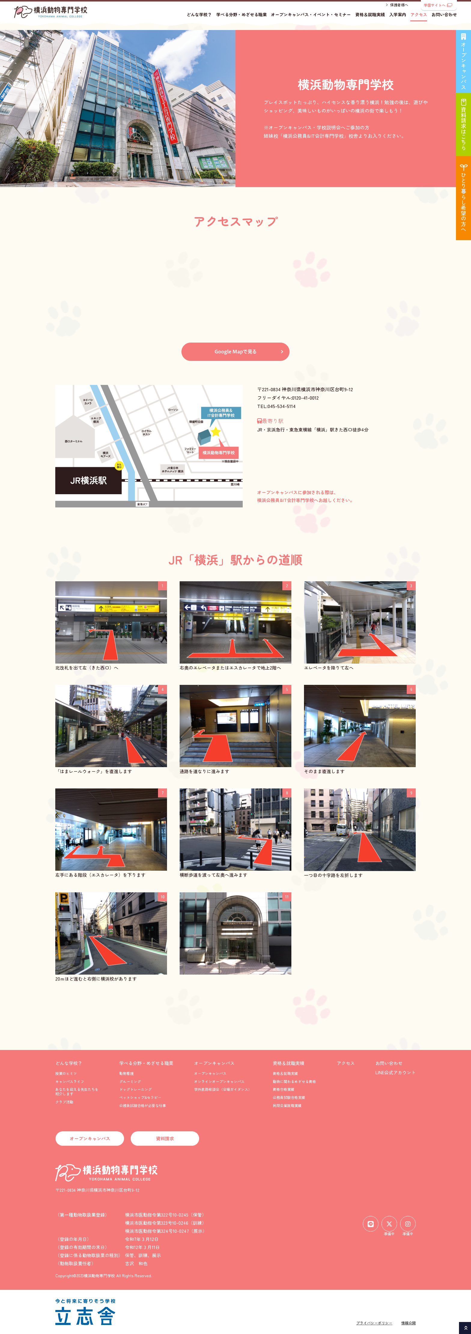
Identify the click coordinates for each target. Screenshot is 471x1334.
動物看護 (126, 1073)
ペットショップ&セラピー (140, 1097)
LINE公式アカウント (395, 1072)
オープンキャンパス (214, 1063)
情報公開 (408, 1322)
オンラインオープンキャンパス (219, 1081)
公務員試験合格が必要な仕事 (142, 1105)
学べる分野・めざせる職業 (241, 20)
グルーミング (130, 1081)
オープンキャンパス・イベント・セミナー (311, 20)
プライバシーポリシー (374, 1322)
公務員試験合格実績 (289, 1097)
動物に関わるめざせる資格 (294, 1081)
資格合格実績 (283, 1089)
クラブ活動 (64, 1101)
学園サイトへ (438, 5)
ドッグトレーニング (135, 1089)
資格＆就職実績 (370, 20)
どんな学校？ (199, 20)
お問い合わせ (444, 20)
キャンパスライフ (69, 1081)
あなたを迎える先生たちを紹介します (77, 1091)
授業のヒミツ (66, 1073)
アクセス (418, 20)
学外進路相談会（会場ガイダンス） (223, 1089)
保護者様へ (399, 9)
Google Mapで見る (235, 352)
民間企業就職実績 (287, 1105)
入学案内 (397, 20)
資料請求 (165, 1138)
